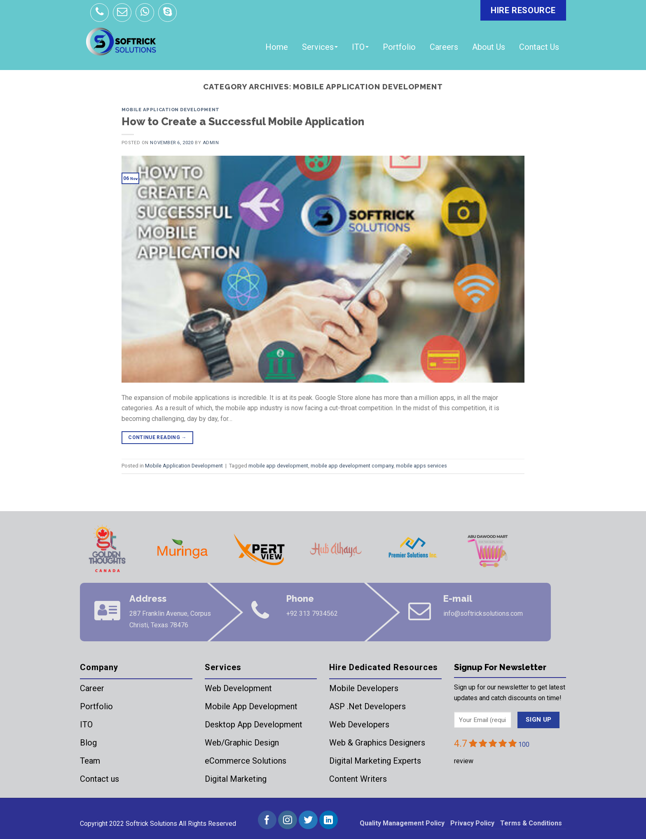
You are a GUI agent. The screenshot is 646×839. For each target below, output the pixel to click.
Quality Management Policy (402, 823)
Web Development (238, 688)
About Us (488, 47)
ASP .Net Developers (367, 706)
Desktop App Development (253, 724)
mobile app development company (352, 466)
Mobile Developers (363, 688)
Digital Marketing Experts (375, 761)
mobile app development (278, 466)
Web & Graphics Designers (377, 743)
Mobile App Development (251, 706)
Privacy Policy (472, 823)
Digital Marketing (236, 779)
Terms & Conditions (531, 823)
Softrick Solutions (151, 823)
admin (211, 142)
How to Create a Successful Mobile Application (243, 121)
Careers (444, 47)
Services (320, 47)
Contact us (99, 779)
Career (92, 688)
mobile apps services (421, 466)
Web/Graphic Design (242, 743)
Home (276, 47)
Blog (88, 743)
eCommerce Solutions (245, 761)
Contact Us (539, 47)
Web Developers (359, 724)
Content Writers (358, 779)
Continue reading (157, 438)
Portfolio (399, 47)
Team (90, 761)
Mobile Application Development (171, 109)
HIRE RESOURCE (523, 10)
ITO (360, 47)
